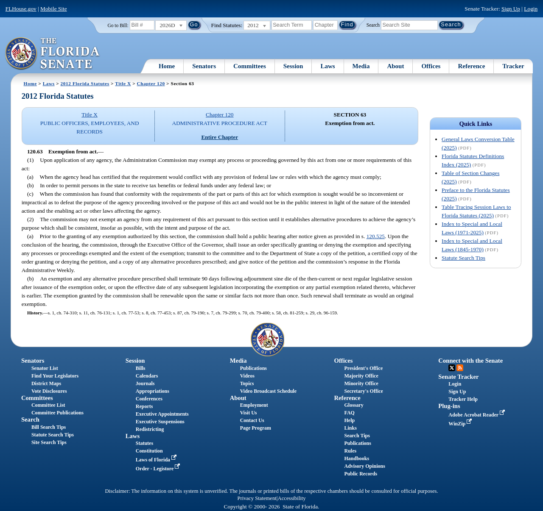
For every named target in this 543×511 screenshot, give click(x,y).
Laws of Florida (157, 460)
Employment (254, 405)
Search (373, 24)
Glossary (353, 405)
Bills (141, 368)
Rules (350, 451)
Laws (327, 66)
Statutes (144, 443)
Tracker (513, 66)
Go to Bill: (117, 25)
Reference (471, 66)
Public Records (360, 474)
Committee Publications (57, 413)
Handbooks (356, 458)
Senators (204, 66)
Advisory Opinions (364, 466)
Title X (123, 83)
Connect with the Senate (470, 360)
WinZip (460, 424)
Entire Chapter (219, 137)
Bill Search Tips (48, 427)
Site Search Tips (49, 442)
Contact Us (252, 420)
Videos (247, 376)
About (395, 66)
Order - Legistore (159, 469)
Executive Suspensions (160, 422)
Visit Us (248, 413)
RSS (459, 367)
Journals (145, 383)
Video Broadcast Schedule (268, 391)
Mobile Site (53, 9)
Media (361, 66)
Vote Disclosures (49, 391)
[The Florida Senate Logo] (53, 53)
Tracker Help (463, 399)
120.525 (376, 236)
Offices (430, 66)
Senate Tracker (458, 376)
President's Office (363, 368)
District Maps (46, 383)
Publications (253, 368)
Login (530, 9)
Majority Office (361, 376)
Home (167, 66)
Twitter (451, 367)
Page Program (255, 428)
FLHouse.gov (21, 9)
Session (293, 66)
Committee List (48, 405)
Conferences (149, 399)
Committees (249, 66)
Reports (144, 406)
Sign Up (510, 9)
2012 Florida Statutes (85, 83)
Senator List (44, 368)
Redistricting (150, 429)
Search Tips (356, 436)
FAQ (349, 413)
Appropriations (152, 391)
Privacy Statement (256, 498)
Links (350, 428)
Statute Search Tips (463, 258)
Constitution (149, 451)
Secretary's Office (363, 391)
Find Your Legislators (54, 376)
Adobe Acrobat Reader (477, 415)
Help (349, 420)
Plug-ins (449, 406)
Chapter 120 (151, 83)
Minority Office (361, 383)
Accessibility (292, 498)
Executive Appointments (162, 414)
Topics (247, 383)
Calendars (147, 376)
